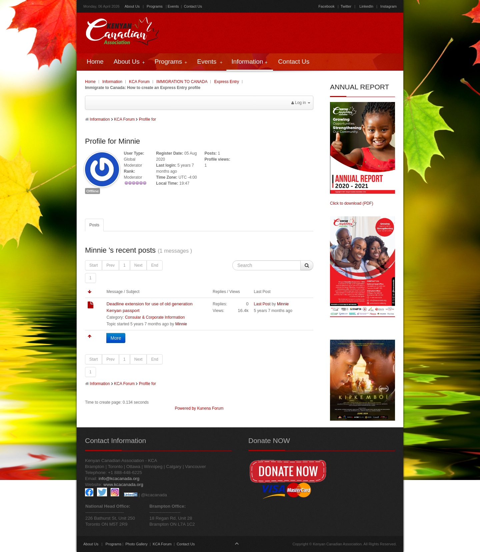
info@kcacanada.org (119, 478)
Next (138, 265)
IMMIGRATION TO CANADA (181, 81)
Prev (110, 265)
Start (93, 265)
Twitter (346, 6)
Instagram (388, 6)
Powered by (185, 408)
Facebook (326, 6)
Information (112, 81)
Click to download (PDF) (351, 203)
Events (173, 6)
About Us (132, 6)
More (116, 338)
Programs (155, 6)
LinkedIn (366, 6)
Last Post (262, 304)
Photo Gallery (136, 544)
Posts (94, 225)
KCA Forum (139, 81)
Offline (92, 191)
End (154, 265)
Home (90, 81)
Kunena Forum (210, 408)
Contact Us (193, 6)
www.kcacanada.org (123, 484)
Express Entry (226, 81)
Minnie (181, 324)
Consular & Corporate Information (155, 317)
